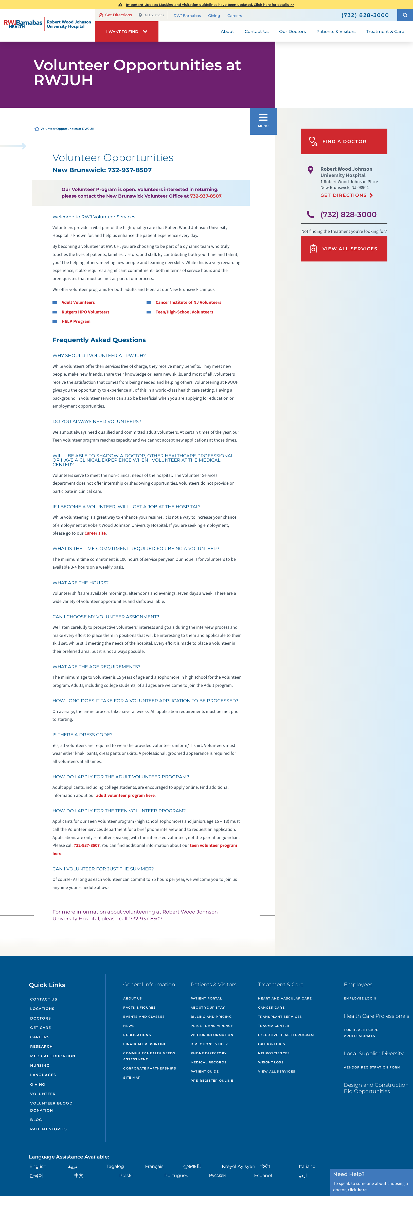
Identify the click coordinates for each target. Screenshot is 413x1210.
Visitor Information (212, 1035)
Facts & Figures (139, 1007)
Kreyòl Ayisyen (237, 1162)
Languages (42, 1073)
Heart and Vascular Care (285, 998)
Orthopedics (271, 1044)
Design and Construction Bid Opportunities (376, 1088)
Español (263, 1171)
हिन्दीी (264, 1162)
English (37, 1162)
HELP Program (76, 321)
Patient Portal (206, 998)
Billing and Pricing (211, 1017)
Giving (214, 15)
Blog (35, 1116)
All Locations (151, 15)
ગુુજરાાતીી (191, 1162)
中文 (78, 1171)
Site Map (132, 1077)
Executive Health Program (286, 1035)
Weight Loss (271, 1062)
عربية (73, 1162)
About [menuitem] (227, 31)
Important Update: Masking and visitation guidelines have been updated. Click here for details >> (210, 5)
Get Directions (115, 15)
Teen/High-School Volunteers (184, 312)
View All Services (342, 247)
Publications (137, 1035)
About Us (132, 998)
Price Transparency (212, 1026)
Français (154, 1162)
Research (41, 1045)
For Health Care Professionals (361, 1033)
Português (175, 1171)
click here (357, 1186)
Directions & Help (209, 1044)
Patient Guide (205, 1071)
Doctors (40, 1017)
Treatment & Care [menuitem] (385, 31)
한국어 (35, 1171)
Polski (125, 1171)
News (129, 1026)
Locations (42, 1008)
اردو (302, 1171)
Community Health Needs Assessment (149, 1056)
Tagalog (115, 1162)
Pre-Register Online (212, 1080)
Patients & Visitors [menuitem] (335, 31)
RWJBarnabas (187, 15)
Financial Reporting (145, 1044)
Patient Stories (48, 1126)
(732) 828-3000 (348, 213)
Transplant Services (280, 1017)
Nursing (39, 1063)
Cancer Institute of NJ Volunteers (188, 302)
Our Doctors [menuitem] (292, 31)
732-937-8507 (205, 196)
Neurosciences (274, 1053)
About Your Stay (208, 1007)
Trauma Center (274, 1026)
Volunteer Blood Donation (50, 1103)
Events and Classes (144, 1017)
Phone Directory (209, 1053)
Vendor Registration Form (372, 1067)
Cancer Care (271, 1007)
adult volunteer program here (125, 795)
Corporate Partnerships (149, 1068)
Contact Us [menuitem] (256, 31)
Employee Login (360, 998)
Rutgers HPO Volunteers (86, 312)
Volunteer (42, 1091)
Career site (95, 533)
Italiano (307, 1162)
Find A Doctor (337, 141)
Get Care (40, 1027)
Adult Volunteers (78, 302)
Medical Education (52, 1054)
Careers (234, 15)
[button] (405, 15)
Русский (217, 1171)
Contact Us (43, 999)
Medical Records (209, 1062)
